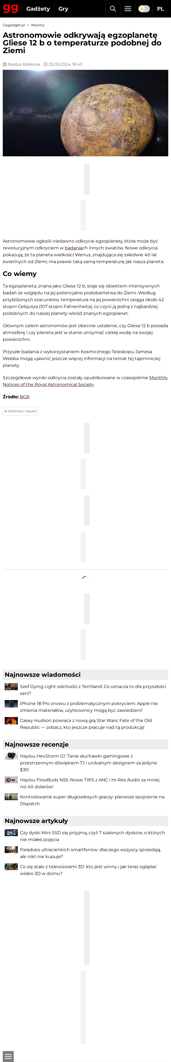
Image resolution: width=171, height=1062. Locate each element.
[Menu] (128, 9)
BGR (25, 396)
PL (160, 9)
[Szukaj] (113, 9)
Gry (63, 8)
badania (73, 248)
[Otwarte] (8, 1056)
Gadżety (38, 8)
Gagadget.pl (14, 25)
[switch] (144, 8)
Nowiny (37, 25)
